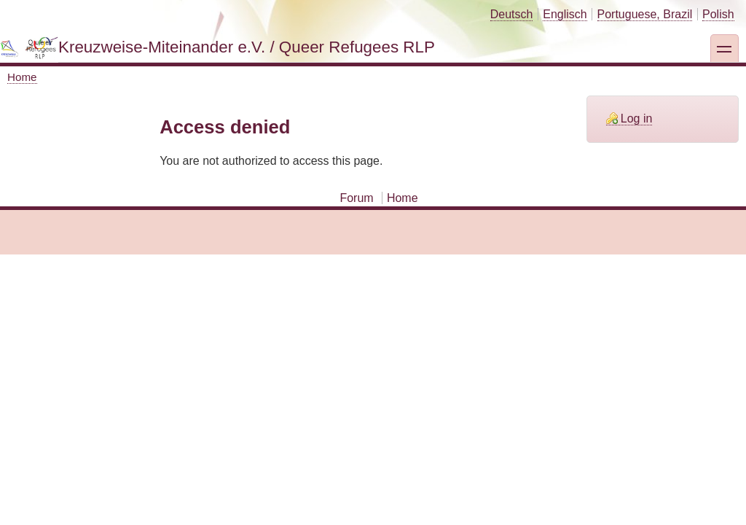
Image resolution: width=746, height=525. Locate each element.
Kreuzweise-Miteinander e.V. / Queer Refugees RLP (246, 47)
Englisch (564, 14)
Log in (637, 118)
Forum (356, 198)
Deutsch (511, 14)
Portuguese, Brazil (645, 14)
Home (22, 77)
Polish (718, 14)
